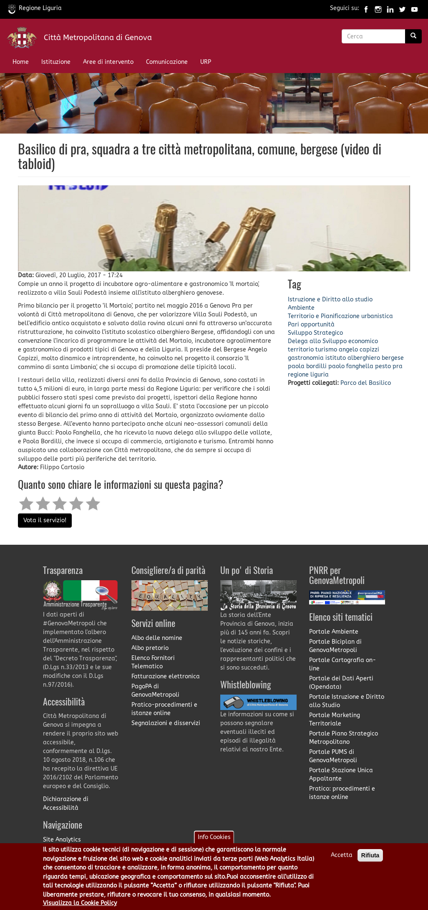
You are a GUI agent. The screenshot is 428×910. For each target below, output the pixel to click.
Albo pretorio (150, 648)
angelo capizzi (359, 349)
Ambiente (301, 307)
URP (205, 62)
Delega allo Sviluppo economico (333, 341)
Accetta (341, 861)
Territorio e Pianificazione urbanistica (340, 316)
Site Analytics (62, 839)
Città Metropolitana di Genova (98, 37)
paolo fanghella (350, 366)
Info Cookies (214, 843)
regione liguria (308, 374)
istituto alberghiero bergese (364, 357)
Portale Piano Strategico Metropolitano (343, 738)
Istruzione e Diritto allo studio (330, 299)
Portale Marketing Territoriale (334, 719)
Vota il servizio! (44, 520)
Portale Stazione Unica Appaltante (341, 774)
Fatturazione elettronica (165, 676)
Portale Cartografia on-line (342, 664)
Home (21, 62)
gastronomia (306, 357)
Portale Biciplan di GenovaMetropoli (335, 646)
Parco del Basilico (365, 383)
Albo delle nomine (156, 638)
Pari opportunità (311, 324)
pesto (383, 366)
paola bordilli (307, 366)
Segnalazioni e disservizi (165, 723)
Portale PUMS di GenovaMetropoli (333, 756)
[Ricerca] (413, 36)
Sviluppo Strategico (315, 332)
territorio (301, 349)
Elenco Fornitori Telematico (153, 662)
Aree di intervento (108, 62)
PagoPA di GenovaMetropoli (155, 690)
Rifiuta (370, 861)
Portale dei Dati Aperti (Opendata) (341, 682)
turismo (326, 349)
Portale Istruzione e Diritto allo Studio (346, 701)
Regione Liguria (35, 8)
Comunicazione (167, 62)
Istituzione (55, 62)
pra (398, 366)
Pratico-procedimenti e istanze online (164, 709)
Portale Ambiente (333, 631)
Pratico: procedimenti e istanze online (342, 793)
